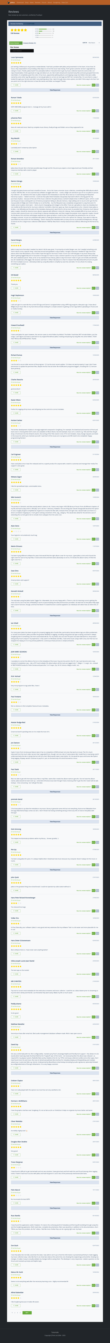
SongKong (56, 2)
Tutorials (55, 1332)
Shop (26, 2)
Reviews (37, 2)
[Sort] (93, 42)
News (32, 2)
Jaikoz (11, 2)
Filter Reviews (14, 47)
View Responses (55, 90)
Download (20, 2)
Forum (44, 2)
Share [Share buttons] (15, 84)
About (50, 2)
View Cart (65, 2)
